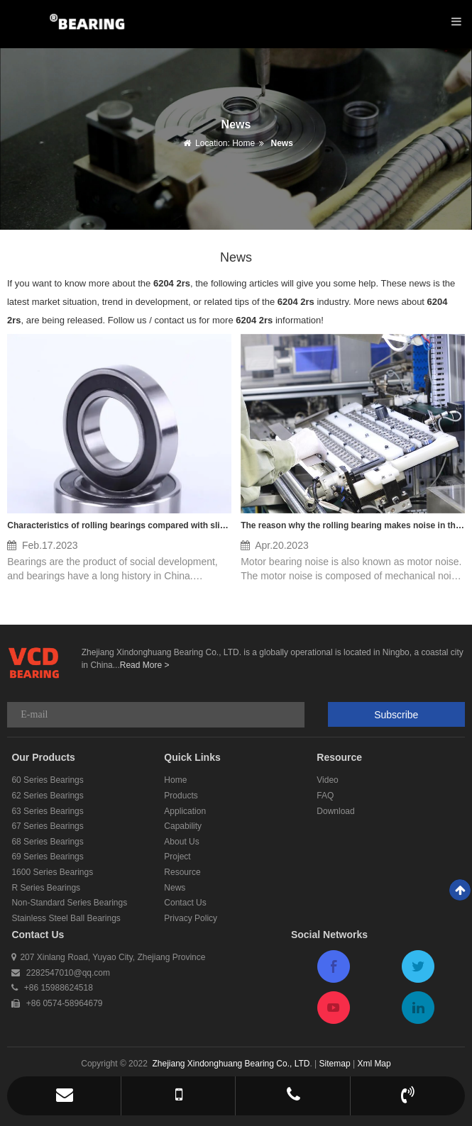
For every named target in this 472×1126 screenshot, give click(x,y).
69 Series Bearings (47, 857)
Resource (182, 872)
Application (185, 811)
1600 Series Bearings (52, 872)
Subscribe (396, 714)
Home (243, 143)
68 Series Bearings (47, 842)
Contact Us (185, 903)
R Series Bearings (45, 888)
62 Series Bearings (47, 796)
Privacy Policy (190, 918)
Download (335, 811)
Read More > (145, 665)
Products (180, 796)
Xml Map (373, 1064)
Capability (183, 826)
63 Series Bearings (47, 811)
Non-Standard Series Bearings (69, 903)
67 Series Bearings (47, 826)
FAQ (325, 796)
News (280, 143)
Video (327, 780)
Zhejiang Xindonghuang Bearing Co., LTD (230, 1064)
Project (177, 857)
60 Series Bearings (47, 780)
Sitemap (335, 1064)
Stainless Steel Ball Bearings (65, 918)
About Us (181, 842)
